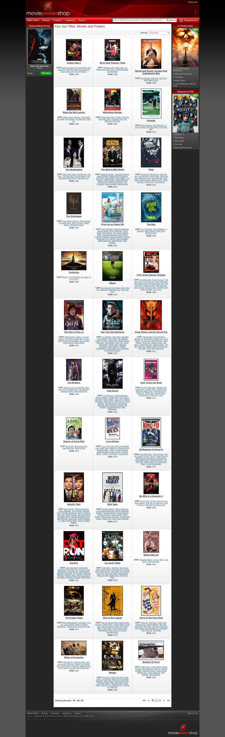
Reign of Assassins (73, 650)
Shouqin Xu (163, 347)
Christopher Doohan (112, 350)
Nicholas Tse (162, 388)
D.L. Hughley (78, 574)
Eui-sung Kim (84, 70)
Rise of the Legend (112, 602)
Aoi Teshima (110, 239)
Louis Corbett (68, 625)
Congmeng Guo (145, 345)
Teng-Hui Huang (103, 683)
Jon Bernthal (109, 178)
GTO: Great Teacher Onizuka (151, 263)
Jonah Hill (100, 178)
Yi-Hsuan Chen (117, 119)
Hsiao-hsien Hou (107, 117)
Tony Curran (80, 570)
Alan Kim (104, 290)
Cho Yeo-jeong (152, 127)
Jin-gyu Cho (144, 501)
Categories (70, 20)
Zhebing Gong (156, 343)
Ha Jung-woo (68, 176)
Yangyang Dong (160, 391)
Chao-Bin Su (68, 662)
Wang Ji (78, 625)
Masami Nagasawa (121, 229)
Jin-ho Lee (157, 289)
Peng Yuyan (113, 630)
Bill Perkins (86, 577)
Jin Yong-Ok (149, 182)
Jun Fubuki (117, 233)
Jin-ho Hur (70, 446)
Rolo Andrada (154, 675)
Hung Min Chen (146, 454)
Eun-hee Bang (81, 68)
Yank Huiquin (68, 343)
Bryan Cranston (102, 398)
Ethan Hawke (108, 399)
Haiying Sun (161, 389)
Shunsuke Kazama (109, 235)
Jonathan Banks (63, 517)
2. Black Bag (178, 138)
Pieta (151, 154)
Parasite (151, 105)
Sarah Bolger (117, 241)
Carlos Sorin (145, 667)
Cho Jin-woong (80, 176)
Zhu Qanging (74, 341)
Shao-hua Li (161, 458)
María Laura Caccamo (110, 517)
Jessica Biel (113, 398)
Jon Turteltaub (146, 229)
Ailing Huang (116, 452)
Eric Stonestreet (84, 515)
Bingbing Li (138, 339)
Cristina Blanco (122, 513)
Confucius (73, 262)
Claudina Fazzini (148, 671)
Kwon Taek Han (161, 282)
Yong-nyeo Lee (83, 178)
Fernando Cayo (65, 223)
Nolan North (113, 345)
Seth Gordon (69, 509)
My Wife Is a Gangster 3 (151, 484)
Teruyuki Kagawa (101, 237)
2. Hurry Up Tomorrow (182, 74)
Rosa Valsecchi (154, 673)
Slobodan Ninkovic (73, 577)
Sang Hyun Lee (158, 280)
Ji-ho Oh (149, 503)
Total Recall (112, 375)
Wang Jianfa (79, 343)
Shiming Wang (151, 347)
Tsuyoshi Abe (112, 72)
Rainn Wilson (150, 231)
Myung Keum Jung (157, 284)
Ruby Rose (160, 231)
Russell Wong (159, 337)
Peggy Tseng (104, 572)
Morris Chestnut (84, 513)
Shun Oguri (110, 70)
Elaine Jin (113, 448)
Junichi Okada (102, 231)
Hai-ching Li (151, 458)
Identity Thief (73, 489)
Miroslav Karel (112, 632)
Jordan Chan (72, 627)
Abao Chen (148, 391)
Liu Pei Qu (69, 339)
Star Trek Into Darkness (112, 316)
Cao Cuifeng (70, 119)
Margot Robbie (102, 176)
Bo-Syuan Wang (111, 574)
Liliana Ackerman (121, 509)
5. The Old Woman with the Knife (184, 85)
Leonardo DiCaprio (122, 174)
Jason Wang (109, 681)
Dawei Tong (104, 448)
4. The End (177, 144)
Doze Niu (116, 121)
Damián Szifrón (108, 509)
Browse (46, 20)
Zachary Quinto (101, 341)
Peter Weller (109, 343)
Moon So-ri (71, 178)
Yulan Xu (141, 347)
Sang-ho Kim (80, 448)
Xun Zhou (85, 277)
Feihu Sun (159, 349)
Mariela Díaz (142, 673)
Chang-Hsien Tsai (121, 681)
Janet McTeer (84, 572)
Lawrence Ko (117, 570)
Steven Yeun (120, 288)
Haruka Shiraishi (116, 237)
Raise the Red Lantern (73, 101)
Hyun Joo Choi (148, 282)
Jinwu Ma (156, 630)
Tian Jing (155, 627)
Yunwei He (138, 627)
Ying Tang (142, 349)
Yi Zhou (105, 454)
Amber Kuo (124, 568)
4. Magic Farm (179, 81)
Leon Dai (72, 668)
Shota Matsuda (122, 70)
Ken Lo (141, 505)
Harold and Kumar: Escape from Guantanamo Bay (151, 57)
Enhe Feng (162, 623)
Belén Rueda (85, 221)
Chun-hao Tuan (104, 119)
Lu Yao (75, 279)
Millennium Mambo (112, 101)
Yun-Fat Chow (74, 277)
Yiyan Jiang (63, 668)
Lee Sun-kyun (140, 127)
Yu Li (103, 446)
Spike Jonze (102, 182)
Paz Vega (70, 570)
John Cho (155, 78)
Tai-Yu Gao (107, 628)
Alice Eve (100, 343)
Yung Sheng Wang (153, 464)
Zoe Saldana (123, 339)
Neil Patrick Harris (151, 80)
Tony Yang (115, 572)
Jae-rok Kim (159, 182)
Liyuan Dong (123, 454)
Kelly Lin (70, 664)
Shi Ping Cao (157, 341)
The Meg (151, 209)
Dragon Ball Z (73, 51)
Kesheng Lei (153, 628)
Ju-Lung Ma (106, 679)
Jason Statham (159, 229)
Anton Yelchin (124, 341)
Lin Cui (156, 560)
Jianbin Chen (151, 389)
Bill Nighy (98, 399)
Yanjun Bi (139, 391)
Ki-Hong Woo (143, 176)
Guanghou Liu (144, 395)
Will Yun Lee (119, 401)
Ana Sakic (61, 577)
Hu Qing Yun (146, 341)
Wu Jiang (147, 627)
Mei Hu (65, 277)
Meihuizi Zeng (123, 448)
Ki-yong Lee (158, 503)
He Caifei (60, 119)
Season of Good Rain (73, 430)
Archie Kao (148, 339)
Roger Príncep (77, 223)
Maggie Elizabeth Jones (80, 517)
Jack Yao (114, 568)
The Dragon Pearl (73, 602)
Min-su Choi (160, 505)
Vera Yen (100, 574)
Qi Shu (118, 117)
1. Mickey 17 (178, 134)
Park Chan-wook (69, 174)
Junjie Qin (118, 627)
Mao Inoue (119, 68)
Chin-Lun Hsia (102, 576)
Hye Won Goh (162, 288)
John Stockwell (72, 568)
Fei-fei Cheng (158, 454)
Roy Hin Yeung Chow (109, 623)
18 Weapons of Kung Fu (151, 434)
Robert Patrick (71, 515)
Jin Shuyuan (81, 119)
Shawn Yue (79, 664)
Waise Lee (143, 628)
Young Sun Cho (149, 286)
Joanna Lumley (111, 184)
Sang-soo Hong (68, 68)
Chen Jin (144, 623)
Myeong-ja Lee (144, 178)
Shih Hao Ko (140, 458)
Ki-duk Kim (145, 174)
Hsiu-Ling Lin (106, 685)
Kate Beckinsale (121, 396)
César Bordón (116, 515)
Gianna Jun (158, 339)
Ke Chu (146, 456)
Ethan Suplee (109, 180)
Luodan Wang (118, 625)
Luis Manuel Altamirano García (108, 511)
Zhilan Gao (149, 393)
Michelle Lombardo (64, 574)
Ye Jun (86, 339)
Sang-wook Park (80, 391)
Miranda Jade (103, 405)
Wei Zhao (152, 388)
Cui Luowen (84, 341)
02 (156, 700)
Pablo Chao (106, 519)
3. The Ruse (178, 77)
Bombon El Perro (151, 652)
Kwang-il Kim (73, 389)
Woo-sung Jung (81, 446)
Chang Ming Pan (156, 460)
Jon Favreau (77, 511)
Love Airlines (112, 430)
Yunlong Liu (139, 389)
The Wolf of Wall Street (112, 154)
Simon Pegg (113, 341)
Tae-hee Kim (84, 389)
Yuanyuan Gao (68, 448)
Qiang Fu (140, 393)
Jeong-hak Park (66, 391)
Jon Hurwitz (145, 78)
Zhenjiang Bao (102, 450)
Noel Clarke (111, 349)
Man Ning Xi (117, 685)
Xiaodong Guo (85, 666)
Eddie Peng (107, 625)
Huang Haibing (152, 625)
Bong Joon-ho (146, 125)
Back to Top (193, 713)
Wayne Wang (148, 337)
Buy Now (46, 73)
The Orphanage (73, 205)
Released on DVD (185, 91)
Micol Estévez (147, 669)
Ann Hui (144, 388)
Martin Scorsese (107, 174)
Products (57, 20)
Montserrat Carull (76, 225)
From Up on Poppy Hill (112, 209)
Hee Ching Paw (83, 668)
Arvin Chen (106, 568)
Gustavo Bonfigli (103, 515)
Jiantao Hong (160, 393)
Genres (82, 20)
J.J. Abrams (106, 337)
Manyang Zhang (103, 452)
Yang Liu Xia (63, 341)
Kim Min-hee (82, 174)
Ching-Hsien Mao (142, 460)
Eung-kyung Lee (67, 72)
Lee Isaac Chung (107, 288)
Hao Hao (162, 625)
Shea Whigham (122, 180)
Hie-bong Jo (150, 505)
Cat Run (73, 547)
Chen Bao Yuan (84, 627)
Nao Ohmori (122, 235)
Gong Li (77, 117)
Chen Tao (151, 349)
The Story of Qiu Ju (73, 316)
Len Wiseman (108, 396)
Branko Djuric (70, 576)
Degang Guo (141, 625)
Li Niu (160, 395)
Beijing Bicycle (151, 543)
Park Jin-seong (72, 70)
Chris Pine (112, 339)
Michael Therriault (116, 405)
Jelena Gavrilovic (83, 576)
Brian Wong (123, 574)
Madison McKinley (115, 182)
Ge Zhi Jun (78, 339)
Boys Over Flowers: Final (112, 51)
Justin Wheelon (84, 519)
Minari (112, 267)
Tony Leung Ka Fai (114, 446)
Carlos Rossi (161, 671)
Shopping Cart (190, 20)
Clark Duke (72, 519)
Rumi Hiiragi (107, 233)
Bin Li (162, 560)
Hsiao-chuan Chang (103, 570)
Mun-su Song (145, 180)
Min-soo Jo (154, 174)
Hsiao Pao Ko (162, 456)
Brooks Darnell (111, 403)
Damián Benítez (109, 513)
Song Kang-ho (158, 125)
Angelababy (102, 630)
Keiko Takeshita (116, 231)
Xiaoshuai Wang (146, 560)
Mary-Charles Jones (69, 521)
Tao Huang (113, 454)
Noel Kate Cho (114, 290)
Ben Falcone (62, 519)
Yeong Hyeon (139, 503)
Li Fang (112, 450)
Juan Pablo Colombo (120, 519)
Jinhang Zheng (122, 450)
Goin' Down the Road (151, 371)
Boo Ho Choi (151, 288)
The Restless (73, 371)
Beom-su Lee (162, 501)
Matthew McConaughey (118, 176)
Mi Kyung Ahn (161, 286)
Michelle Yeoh (79, 662)
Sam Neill (82, 623)
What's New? (33, 20)
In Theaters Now (185, 26)
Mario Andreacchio (70, 623)
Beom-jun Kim (156, 180)
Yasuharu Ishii (108, 68)
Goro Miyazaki (107, 229)
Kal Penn (163, 78)
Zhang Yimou (68, 117)
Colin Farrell (124, 398)
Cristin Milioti (120, 178)
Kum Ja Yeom (139, 288)
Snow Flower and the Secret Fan (151, 316)
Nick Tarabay (113, 347)
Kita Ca (157, 669)
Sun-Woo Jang (145, 280)
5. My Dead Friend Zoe (182, 148)
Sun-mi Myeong (80, 72)
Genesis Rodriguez (69, 513)
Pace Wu (74, 666)
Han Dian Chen (117, 683)
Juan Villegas (156, 667)
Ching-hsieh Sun (150, 462)
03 (160, 700)
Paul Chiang (124, 572)
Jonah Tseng (114, 576)
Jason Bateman (65, 511)
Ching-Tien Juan (117, 677)
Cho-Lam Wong (107, 627)
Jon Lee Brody (122, 349)
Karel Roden (73, 572)
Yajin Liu (149, 630)
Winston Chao (150, 233)
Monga (112, 657)
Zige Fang (153, 623)
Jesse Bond (122, 403)
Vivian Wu (146, 343)
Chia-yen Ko (116, 679)
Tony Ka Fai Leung (119, 628)
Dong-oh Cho (69, 388)
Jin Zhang (122, 630)
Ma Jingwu (86, 117)
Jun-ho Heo (79, 388)
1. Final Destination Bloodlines (181, 70)
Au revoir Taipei (112, 547)
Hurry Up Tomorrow (40, 48)
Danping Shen (158, 345)
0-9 (36, 716)
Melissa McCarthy (82, 509)
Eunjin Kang (154, 176)
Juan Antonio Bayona (71, 221)
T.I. (59, 521)
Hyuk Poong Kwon (141, 284)
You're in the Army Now (151, 602)
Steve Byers (108, 401)
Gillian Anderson (104, 241)
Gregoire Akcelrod (113, 407)
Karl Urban (116, 337)
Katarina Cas (123, 184)
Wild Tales (112, 489)
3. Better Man (178, 141)
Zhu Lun (154, 395)
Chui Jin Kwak (146, 289)
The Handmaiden (73, 154)
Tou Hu (153, 456)
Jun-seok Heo (157, 178)
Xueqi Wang (65, 666)
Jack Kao (125, 117)
